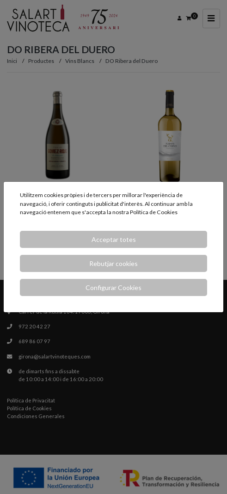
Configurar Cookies (113, 287)
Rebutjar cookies (113, 263)
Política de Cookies (154, 212)
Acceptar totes (114, 239)
